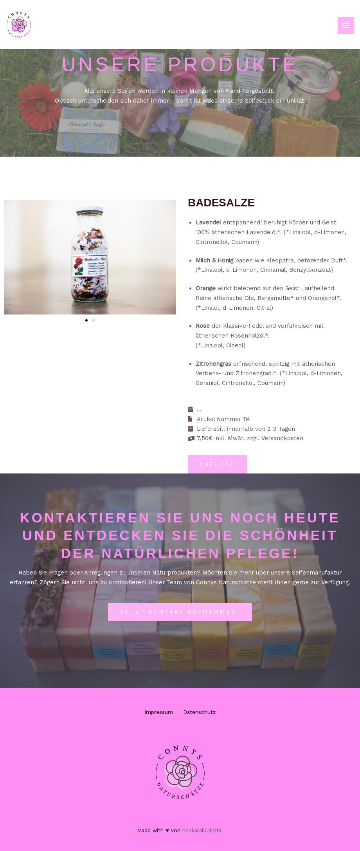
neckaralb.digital (202, 830)
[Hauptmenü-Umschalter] (346, 25)
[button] (13, 257)
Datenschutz (202, 713)
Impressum (156, 713)
